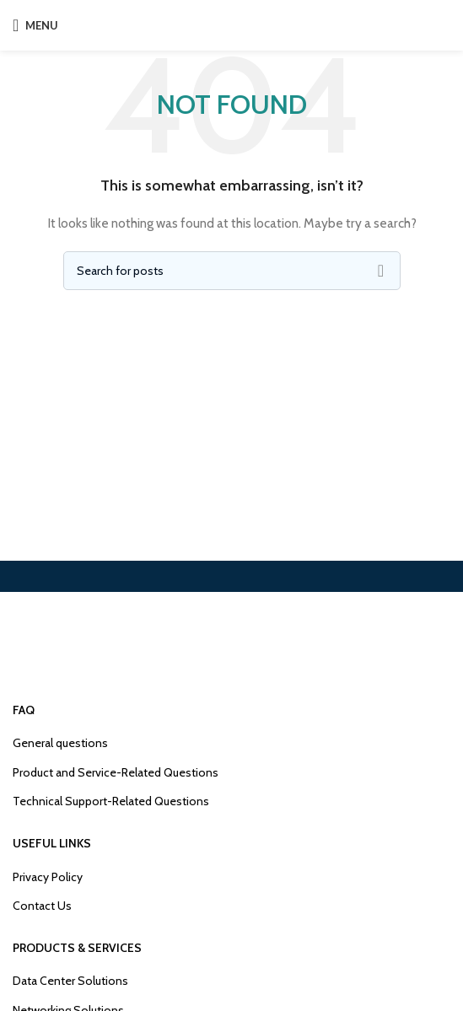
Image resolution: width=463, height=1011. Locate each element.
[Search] (232, 270)
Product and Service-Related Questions (115, 772)
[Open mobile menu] (35, 25)
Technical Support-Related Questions (111, 801)
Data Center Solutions (70, 980)
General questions (60, 742)
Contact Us (42, 905)
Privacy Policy (48, 877)
